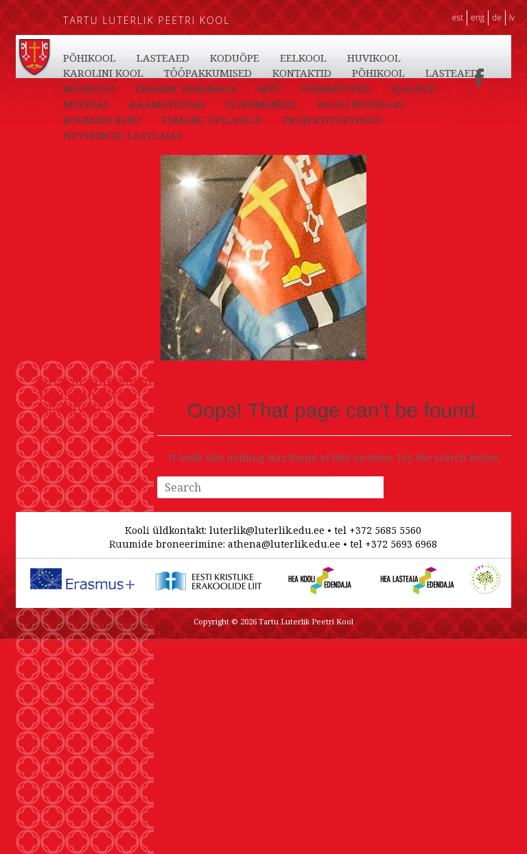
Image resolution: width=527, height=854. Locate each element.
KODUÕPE (234, 57)
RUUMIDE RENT (102, 120)
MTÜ (269, 88)
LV (512, 17)
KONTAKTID (301, 73)
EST (457, 17)
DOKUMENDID (261, 104)
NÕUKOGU (89, 88)
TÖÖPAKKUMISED (208, 73)
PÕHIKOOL (89, 57)
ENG (477, 17)
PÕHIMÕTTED (336, 88)
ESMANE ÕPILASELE (212, 120)
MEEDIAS (86, 104)
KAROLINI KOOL (103, 73)
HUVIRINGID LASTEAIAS (123, 135)
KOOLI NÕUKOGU (360, 104)
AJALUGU (413, 88)
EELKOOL (303, 57)
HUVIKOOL (374, 57)
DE (497, 17)
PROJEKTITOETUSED (332, 120)
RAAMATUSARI (167, 104)
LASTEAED (163, 57)
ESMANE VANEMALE (186, 88)
